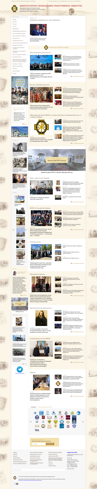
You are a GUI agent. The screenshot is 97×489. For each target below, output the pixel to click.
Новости (15, 26)
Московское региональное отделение (19, 48)
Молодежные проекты (18, 45)
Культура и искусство (17, 63)
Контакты (15, 68)
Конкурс (14, 73)
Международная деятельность (19, 31)
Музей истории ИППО (17, 66)
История (15, 24)
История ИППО (16, 457)
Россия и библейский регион (19, 33)
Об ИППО (15, 21)
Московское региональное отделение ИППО (36, 460)
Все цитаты (24, 295)
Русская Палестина (17, 57)
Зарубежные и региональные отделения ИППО (36, 463)
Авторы (50, 462)
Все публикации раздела (78, 76)
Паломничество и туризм (35, 454)
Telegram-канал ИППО (19, 373)
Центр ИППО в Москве (72, 459)
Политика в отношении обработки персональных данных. (30, 480)
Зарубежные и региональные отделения (19, 51)
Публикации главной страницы (59, 47)
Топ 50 (25, 364)
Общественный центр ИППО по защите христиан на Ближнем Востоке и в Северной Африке (20, 60)
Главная (14, 19)
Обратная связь (70, 468)
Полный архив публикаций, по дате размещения (75, 455)
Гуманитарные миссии (18, 40)
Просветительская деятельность (20, 42)
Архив (25, 124)
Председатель (16, 28)
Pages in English (16, 71)
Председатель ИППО (17, 459)
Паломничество (16, 38)
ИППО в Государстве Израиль (19, 54)
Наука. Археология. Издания (19, 35)
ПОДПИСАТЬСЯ (50, 443)
